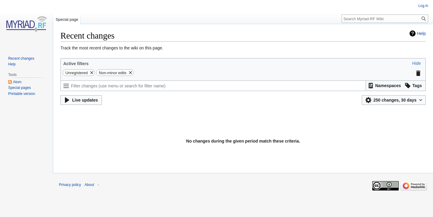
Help (421, 33)
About (89, 185)
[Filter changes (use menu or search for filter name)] (213, 85)
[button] (416, 63)
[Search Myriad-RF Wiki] (385, 18)
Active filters (75, 63)
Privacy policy (70, 185)
